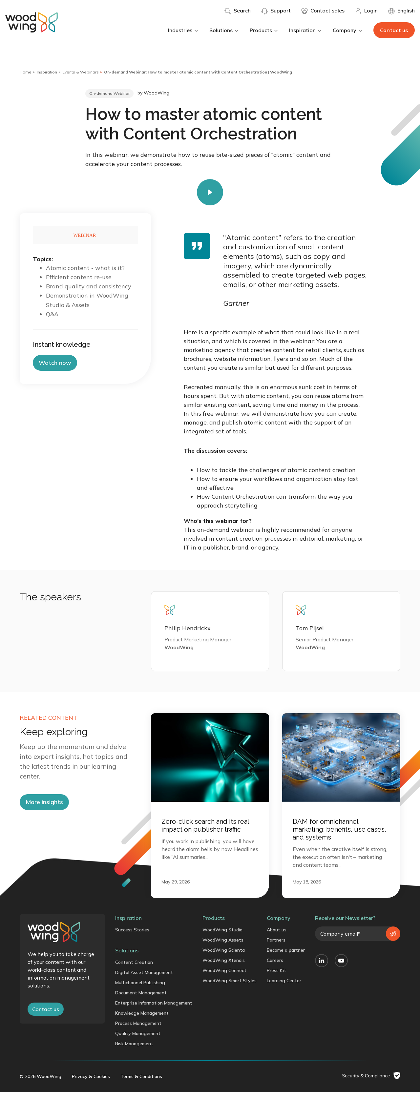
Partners (276, 948)
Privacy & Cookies (91, 1084)
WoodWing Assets (222, 948)
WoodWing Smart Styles (229, 988)
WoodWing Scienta (223, 958)
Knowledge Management (142, 1021)
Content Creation (134, 970)
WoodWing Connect (224, 978)
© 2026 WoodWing (40, 1084)
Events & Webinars (80, 72)
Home (26, 72)
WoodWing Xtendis (223, 968)
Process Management (138, 1031)
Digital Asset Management (144, 980)
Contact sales (323, 10)
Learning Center (284, 988)
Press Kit (276, 978)
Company (348, 30)
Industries (183, 30)
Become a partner (286, 958)
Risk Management (134, 1051)
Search (237, 10)
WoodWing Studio (222, 938)
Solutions (224, 30)
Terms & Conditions (141, 1084)
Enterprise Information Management (153, 1011)
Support (276, 10)
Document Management (141, 1001)
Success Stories (132, 938)
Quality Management (137, 1041)
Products (264, 30)
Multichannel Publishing (140, 990)
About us (276, 938)
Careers (275, 968)
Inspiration (305, 30)
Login (366, 10)
